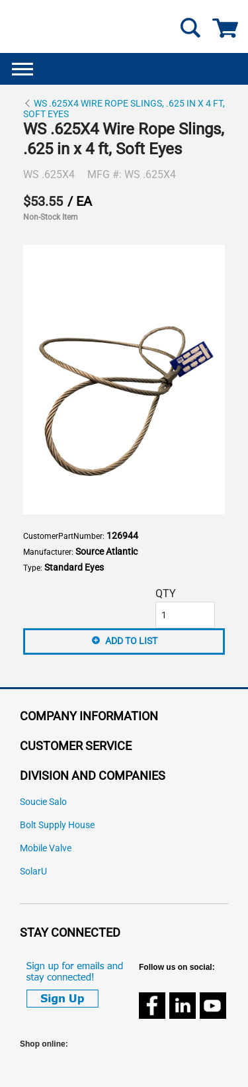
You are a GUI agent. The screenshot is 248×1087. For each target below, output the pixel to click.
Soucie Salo (43, 802)
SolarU (33, 871)
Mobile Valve (45, 848)
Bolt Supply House (57, 825)
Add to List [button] (131, 641)
